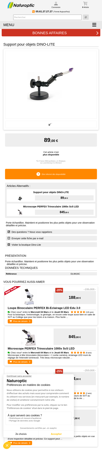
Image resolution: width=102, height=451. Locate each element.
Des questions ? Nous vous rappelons (30, 231)
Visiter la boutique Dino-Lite (24, 244)
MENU (8, 25)
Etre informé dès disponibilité (53, 174)
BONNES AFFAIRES (65, 33)
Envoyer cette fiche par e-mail (25, 238)
